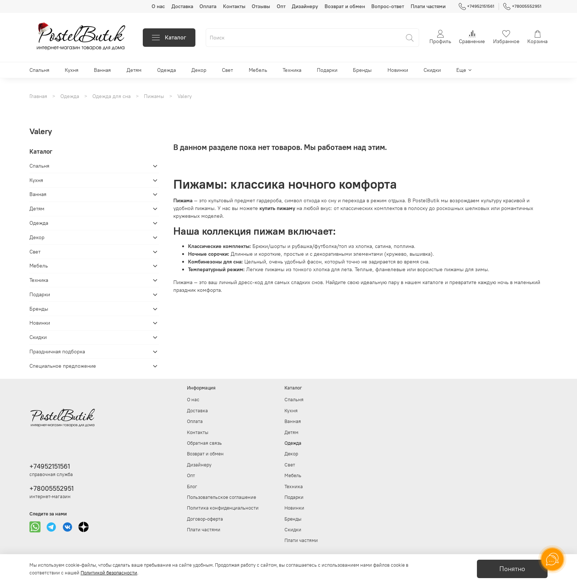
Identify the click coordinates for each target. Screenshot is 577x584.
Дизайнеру (305, 6)
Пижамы (154, 96)
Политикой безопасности (109, 573)
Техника (292, 70)
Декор (198, 70)
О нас (158, 6)
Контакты (234, 6)
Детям (134, 70)
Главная (38, 96)
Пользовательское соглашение (221, 497)
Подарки (327, 70)
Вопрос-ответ (387, 6)
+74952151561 (477, 6)
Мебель (258, 70)
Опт (281, 6)
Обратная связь (204, 443)
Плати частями (428, 6)
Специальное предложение (62, 366)
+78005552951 (522, 6)
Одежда (166, 70)
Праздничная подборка (57, 351)
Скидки (432, 70)
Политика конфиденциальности (223, 508)
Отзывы (261, 6)
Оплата (207, 6)
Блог (192, 486)
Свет (227, 70)
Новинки (397, 70)
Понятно (512, 569)
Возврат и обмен (345, 6)
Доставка (182, 6)
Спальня (39, 70)
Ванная (102, 70)
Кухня (71, 70)
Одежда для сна (111, 96)
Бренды (362, 70)
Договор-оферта (205, 519)
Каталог (169, 37)
